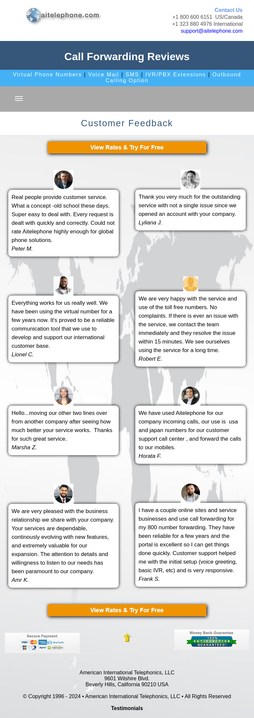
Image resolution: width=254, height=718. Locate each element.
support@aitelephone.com (211, 31)
